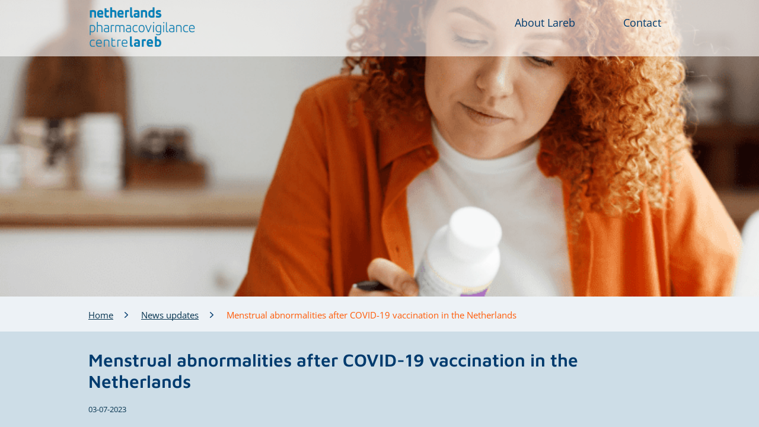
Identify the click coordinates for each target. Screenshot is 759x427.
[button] (142, 27)
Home (100, 315)
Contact (642, 22)
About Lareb (545, 22)
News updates (170, 315)
